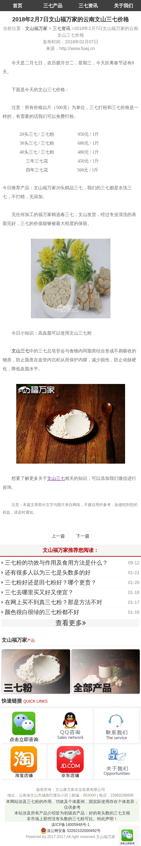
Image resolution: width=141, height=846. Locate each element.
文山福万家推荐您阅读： (71, 550)
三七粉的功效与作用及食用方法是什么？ (56, 563)
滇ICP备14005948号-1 (70, 824)
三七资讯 (88, 5)
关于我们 (123, 5)
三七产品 (52, 5)
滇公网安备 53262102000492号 (70, 830)
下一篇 (82, 536)
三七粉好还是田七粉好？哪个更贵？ (50, 582)
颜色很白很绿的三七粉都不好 (42, 612)
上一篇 (58, 536)
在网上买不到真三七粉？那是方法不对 (53, 602)
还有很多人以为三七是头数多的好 (48, 572)
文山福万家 (36, 28)
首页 (17, 5)
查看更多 (70, 622)
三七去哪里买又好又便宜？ (39, 592)
